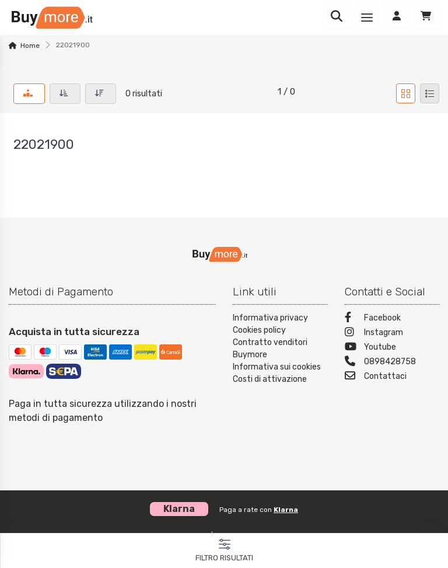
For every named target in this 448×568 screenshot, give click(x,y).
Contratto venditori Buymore (270, 348)
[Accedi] (396, 17)
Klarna (286, 510)
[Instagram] (392, 333)
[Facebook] (392, 319)
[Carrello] (425, 17)
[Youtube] (392, 348)
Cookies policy (259, 330)
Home (30, 45)
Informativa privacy (270, 318)
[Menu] (367, 18)
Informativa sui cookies (277, 367)
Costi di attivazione (270, 379)
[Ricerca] (337, 18)
